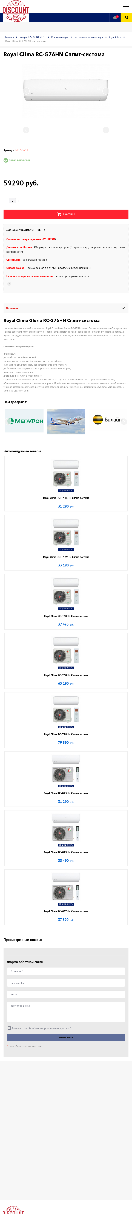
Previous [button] (26, 91)
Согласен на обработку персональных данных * (41, 1028)
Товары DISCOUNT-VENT (32, 37)
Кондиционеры (59, 37)
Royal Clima (115, 37)
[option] (66, 91)
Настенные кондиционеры (88, 37)
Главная (9, 37)
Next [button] (105, 91)
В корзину (66, 214)
